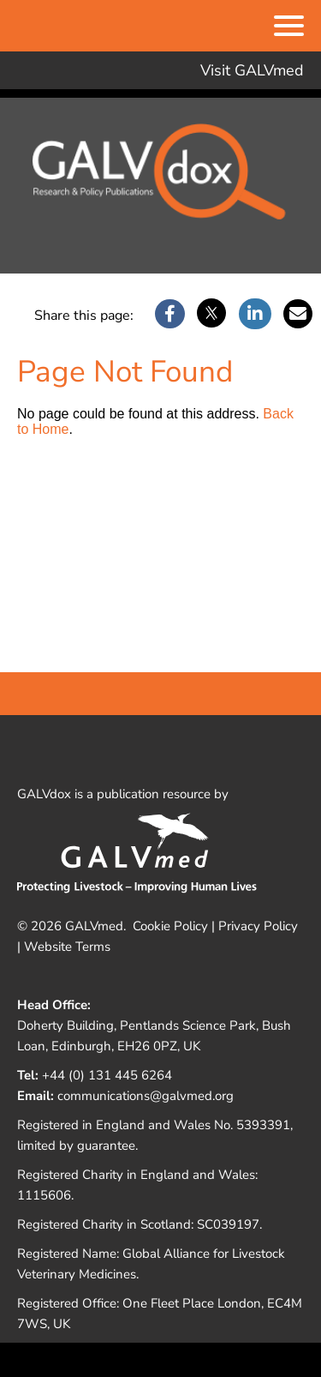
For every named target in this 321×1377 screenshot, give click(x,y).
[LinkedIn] (255, 314)
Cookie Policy (170, 926)
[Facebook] (170, 314)
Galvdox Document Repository (161, 181)
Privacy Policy (258, 926)
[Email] (297, 314)
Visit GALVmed (252, 70)
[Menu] (289, 27)
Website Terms (67, 946)
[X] (211, 314)
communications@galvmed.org (145, 1095)
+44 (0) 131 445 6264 (107, 1075)
